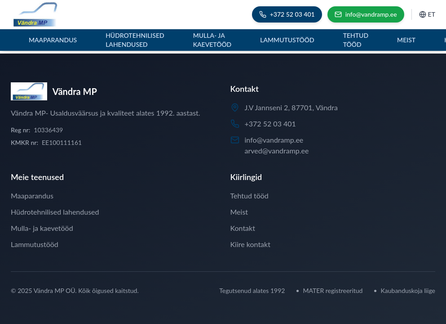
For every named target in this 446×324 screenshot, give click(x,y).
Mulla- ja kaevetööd (212, 40)
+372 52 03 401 (270, 123)
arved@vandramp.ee (277, 150)
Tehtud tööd (355, 40)
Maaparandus (53, 40)
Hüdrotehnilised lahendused (135, 40)
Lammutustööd (287, 40)
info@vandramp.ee (274, 139)
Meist (406, 40)
